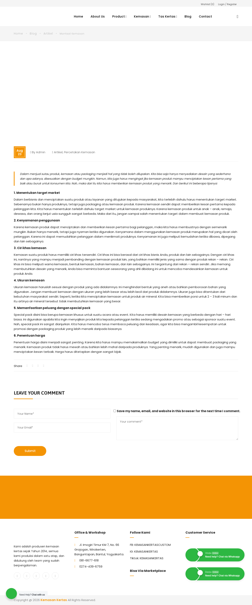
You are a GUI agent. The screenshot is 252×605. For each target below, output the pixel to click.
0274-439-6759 (90, 566)
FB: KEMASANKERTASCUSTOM (150, 545)
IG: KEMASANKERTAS (144, 551)
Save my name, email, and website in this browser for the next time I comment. (178, 411)
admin (40, 152)
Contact (205, 16)
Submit (30, 451)
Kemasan (142, 16)
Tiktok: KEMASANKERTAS (146, 558)
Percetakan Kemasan (79, 152)
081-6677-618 (89, 560)
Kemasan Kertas (54, 600)
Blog (188, 16)
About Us (98, 16)
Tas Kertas (167, 16)
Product (119, 16)
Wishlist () (207, 4)
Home (78, 16)
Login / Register (227, 4)
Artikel (48, 33)
